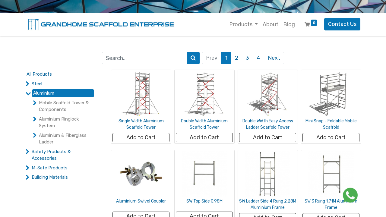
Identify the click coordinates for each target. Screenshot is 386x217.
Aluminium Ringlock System (59, 122)
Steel (37, 83)
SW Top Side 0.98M (204, 201)
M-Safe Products (50, 168)
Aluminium (43, 93)
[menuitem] (270, 24)
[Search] (193, 58)
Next (274, 58)
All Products (39, 74)
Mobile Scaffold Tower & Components (64, 106)
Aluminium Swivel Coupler (141, 201)
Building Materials (50, 177)
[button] (140, 137)
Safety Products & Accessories (51, 155)
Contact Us (342, 24)
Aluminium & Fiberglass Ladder (63, 139)
